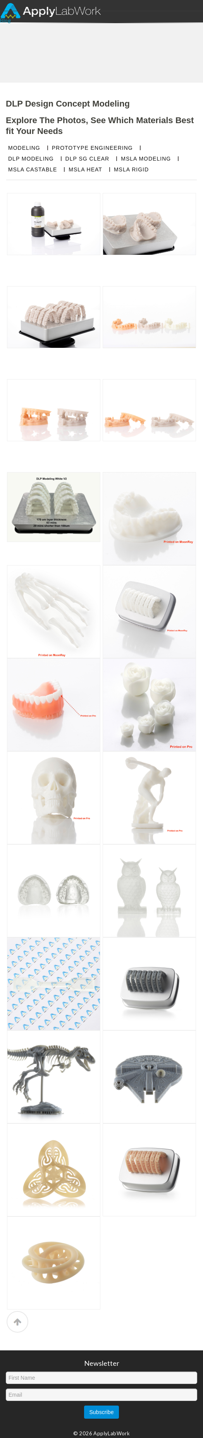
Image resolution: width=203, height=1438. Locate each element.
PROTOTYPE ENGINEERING (92, 148)
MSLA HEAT (85, 169)
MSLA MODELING (146, 158)
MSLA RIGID (131, 169)
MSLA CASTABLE (32, 169)
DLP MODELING (31, 158)
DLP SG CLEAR (87, 158)
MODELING (24, 148)
